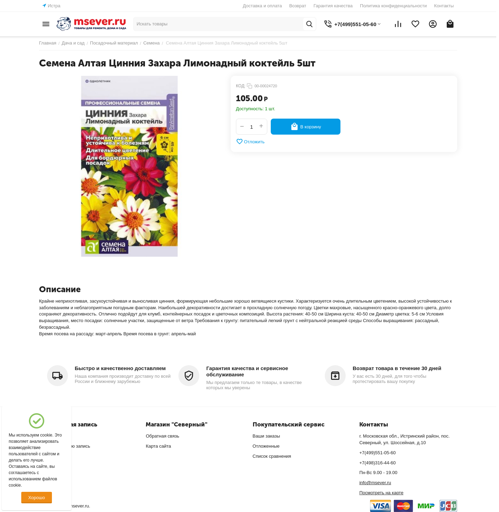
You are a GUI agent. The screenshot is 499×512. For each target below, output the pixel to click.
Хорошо (36, 497)
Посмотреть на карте (381, 492)
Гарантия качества (333, 5)
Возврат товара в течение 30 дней (397, 368)
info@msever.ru (375, 482)
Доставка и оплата (262, 5)
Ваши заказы (266, 436)
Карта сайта (158, 446)
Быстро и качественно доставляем (120, 368)
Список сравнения (272, 456)
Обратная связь (162, 436)
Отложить (250, 141)
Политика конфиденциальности (393, 5)
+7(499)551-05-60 (377, 452)
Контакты (444, 5)
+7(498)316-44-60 (377, 462)
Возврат (297, 5)
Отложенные (266, 446)
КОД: (240, 85)
